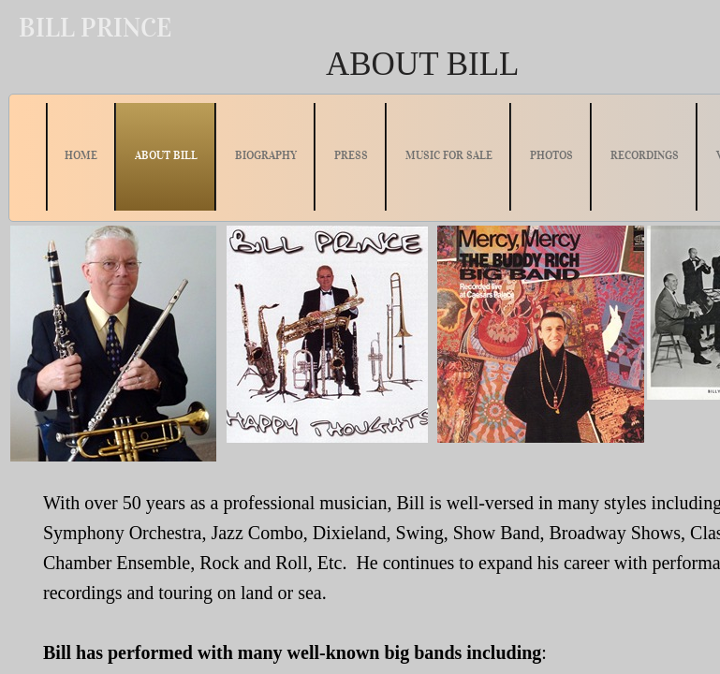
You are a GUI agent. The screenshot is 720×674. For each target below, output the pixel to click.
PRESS (351, 155)
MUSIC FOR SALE (448, 155)
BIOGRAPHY (266, 155)
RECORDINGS (644, 155)
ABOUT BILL (166, 155)
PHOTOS (551, 155)
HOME (81, 155)
